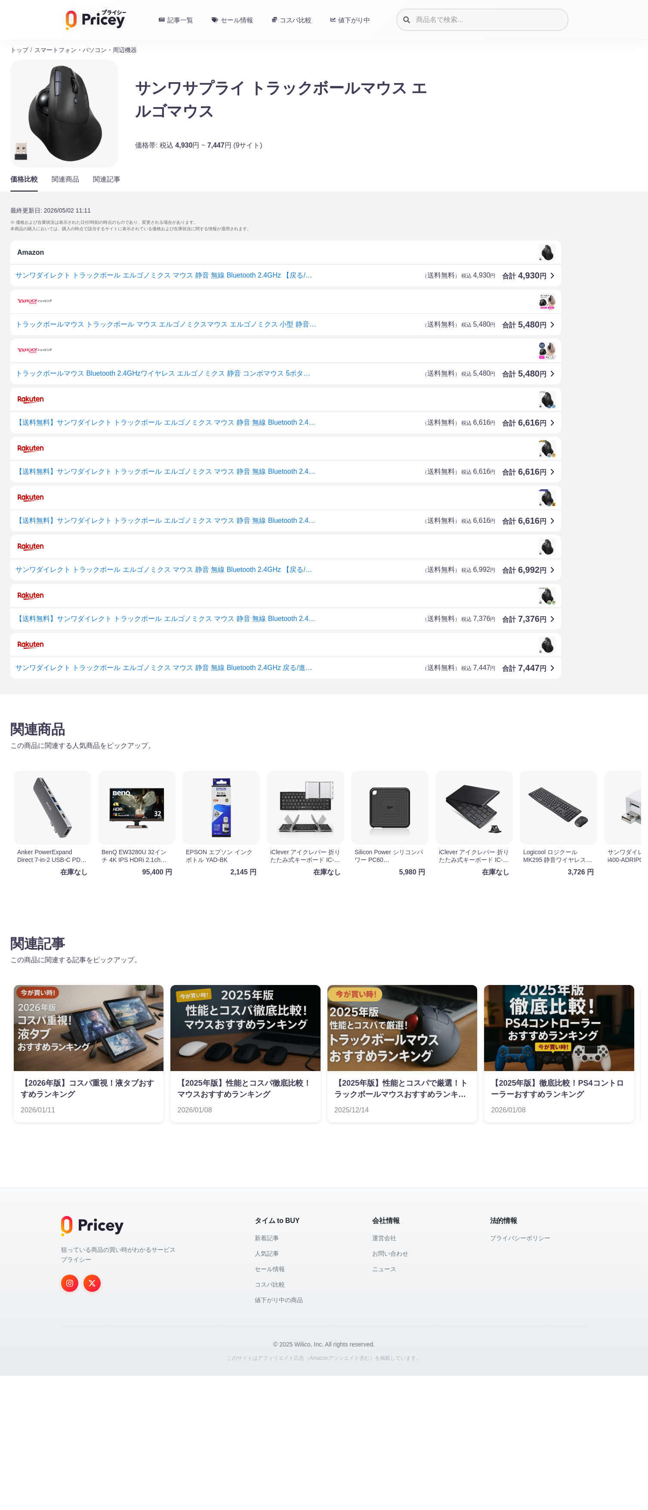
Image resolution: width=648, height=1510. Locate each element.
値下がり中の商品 (279, 1300)
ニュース (384, 1269)
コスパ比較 (270, 1284)
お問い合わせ (390, 1253)
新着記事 (267, 1238)
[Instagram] (69, 1283)
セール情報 (270, 1269)
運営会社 (384, 1238)
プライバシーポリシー (520, 1238)
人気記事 (267, 1253)
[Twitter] (92, 1283)
